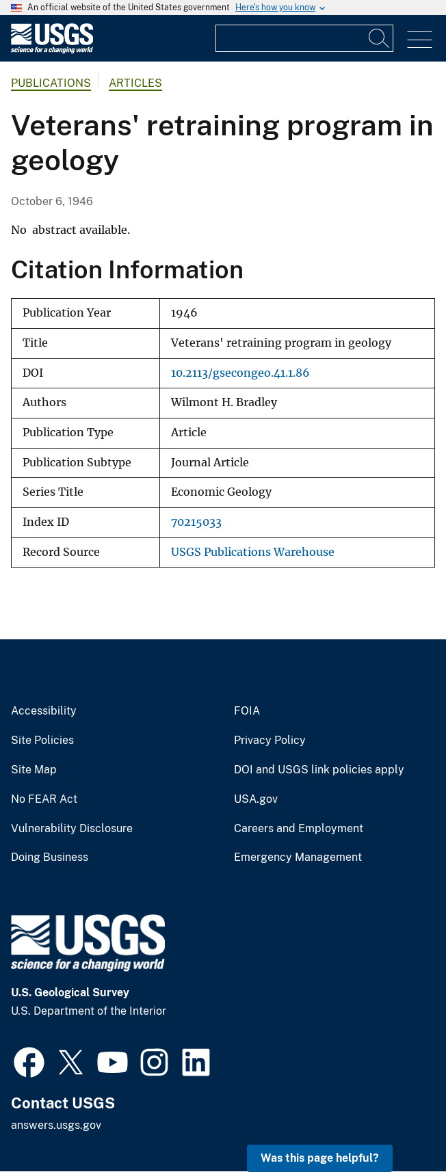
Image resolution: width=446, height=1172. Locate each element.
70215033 (196, 522)
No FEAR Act (44, 799)
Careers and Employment (298, 829)
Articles (135, 83)
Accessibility (44, 711)
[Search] (379, 38)
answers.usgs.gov (56, 1125)
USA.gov (256, 799)
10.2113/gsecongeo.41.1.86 (240, 373)
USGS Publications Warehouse (252, 552)
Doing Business (49, 857)
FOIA (247, 711)
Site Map (34, 770)
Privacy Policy (270, 740)
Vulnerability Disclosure (72, 829)
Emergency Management (298, 857)
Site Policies (42, 740)
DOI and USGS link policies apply (319, 770)
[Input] (304, 38)
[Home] (52, 50)
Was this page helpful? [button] (320, 1157)
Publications (51, 83)
